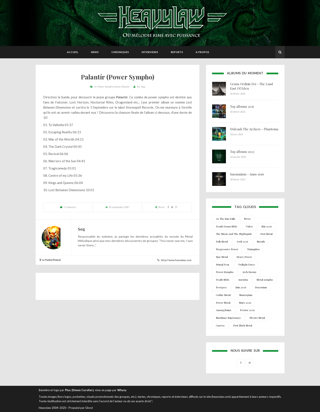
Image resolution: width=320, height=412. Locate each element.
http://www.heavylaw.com (176, 260)
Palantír (125, 86)
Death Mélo (222, 279)
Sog (143, 86)
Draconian (261, 287)
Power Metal (223, 302)
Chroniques (120, 52)
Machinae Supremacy (228, 317)
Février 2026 (247, 310)
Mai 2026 (266, 226)
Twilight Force (246, 264)
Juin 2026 (240, 287)
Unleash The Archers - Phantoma (254, 129)
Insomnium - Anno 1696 (247, 174)
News (95, 52)
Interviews (150, 52)
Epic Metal (222, 256)
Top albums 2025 (242, 106)
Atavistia (243, 279)
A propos (202, 52)
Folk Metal (222, 241)
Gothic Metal (223, 295)
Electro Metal (257, 317)
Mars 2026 (245, 302)
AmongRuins (223, 310)
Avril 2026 (242, 241)
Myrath (261, 241)
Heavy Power (244, 256)
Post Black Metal (242, 325)
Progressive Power (227, 249)
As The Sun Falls (225, 218)
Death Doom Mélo (226, 226)
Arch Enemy (249, 272)
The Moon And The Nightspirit (234, 233)
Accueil (72, 52)
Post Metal (266, 233)
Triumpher (253, 249)
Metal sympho (265, 279)
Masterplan (245, 295)
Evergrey (221, 287)
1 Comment (69, 207)
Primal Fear (222, 264)
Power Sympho (105, 86)
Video (249, 226)
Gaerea (220, 325)
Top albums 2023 (242, 151)
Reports (177, 52)
